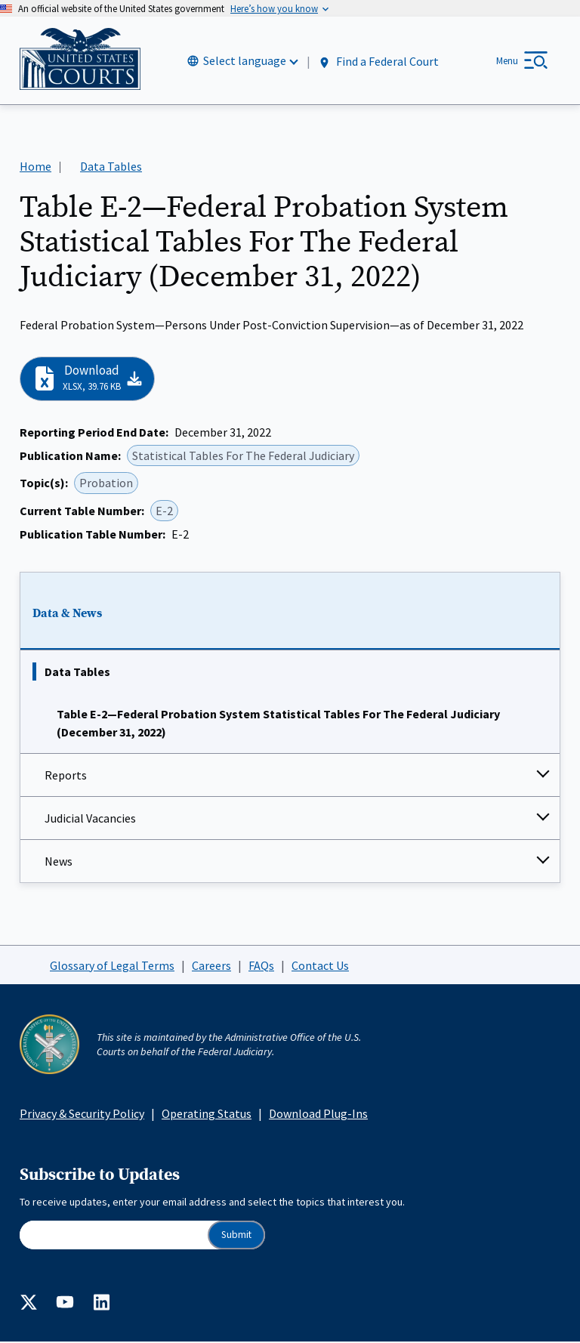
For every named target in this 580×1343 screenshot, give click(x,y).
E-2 (164, 511)
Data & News (67, 614)
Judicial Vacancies (90, 818)
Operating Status (206, 1114)
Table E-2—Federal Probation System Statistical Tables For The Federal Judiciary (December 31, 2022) (278, 723)
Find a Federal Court (378, 61)
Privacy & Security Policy (82, 1114)
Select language (244, 61)
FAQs (261, 966)
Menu (507, 60)
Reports (66, 775)
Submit (236, 1235)
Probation (106, 484)
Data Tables (77, 672)
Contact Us (320, 966)
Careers (211, 966)
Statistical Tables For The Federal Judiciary (243, 456)
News (58, 861)
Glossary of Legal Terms (112, 966)
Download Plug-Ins (318, 1114)
